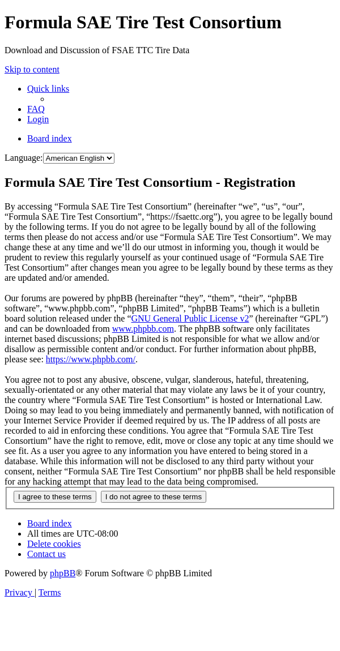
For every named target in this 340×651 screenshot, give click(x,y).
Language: (24, 157)
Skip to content (32, 69)
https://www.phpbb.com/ (90, 359)
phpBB (62, 573)
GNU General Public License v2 (190, 318)
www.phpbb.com (143, 328)
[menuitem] (36, 109)
